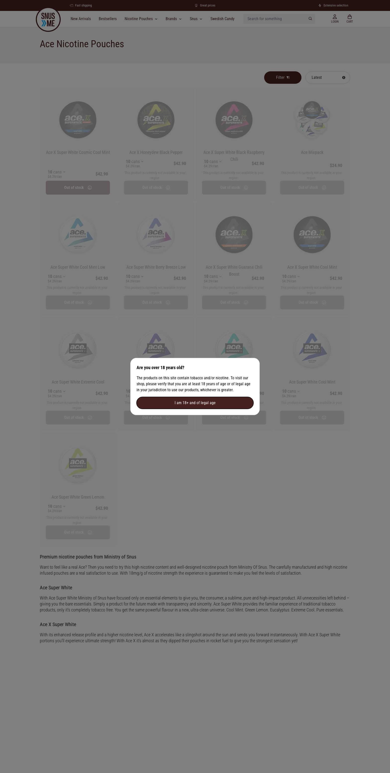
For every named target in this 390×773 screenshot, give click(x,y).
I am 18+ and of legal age (195, 402)
